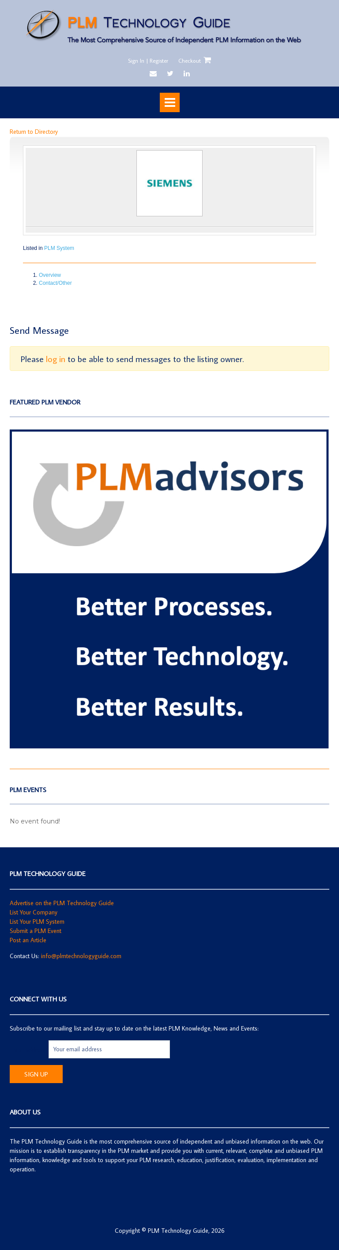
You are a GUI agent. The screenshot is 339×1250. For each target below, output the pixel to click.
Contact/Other (55, 283)
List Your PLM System (37, 921)
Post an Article (28, 940)
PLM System (59, 248)
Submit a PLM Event (35, 931)
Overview (50, 275)
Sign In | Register (148, 60)
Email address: (29, 1049)
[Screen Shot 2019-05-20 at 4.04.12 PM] (169, 746)
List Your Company (33, 912)
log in (55, 358)
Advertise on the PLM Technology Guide (62, 903)
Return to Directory (34, 132)
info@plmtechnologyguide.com (81, 956)
